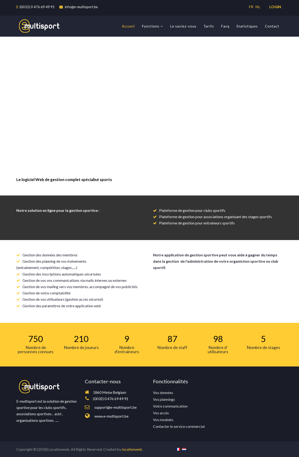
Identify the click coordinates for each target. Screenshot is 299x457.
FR (252, 6)
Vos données (163, 392)
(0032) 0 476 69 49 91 (37, 7)
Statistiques (247, 26)
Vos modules (163, 419)
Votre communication (170, 406)
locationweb (132, 449)
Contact (272, 26)
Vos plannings (164, 399)
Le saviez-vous (183, 26)
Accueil (128, 26)
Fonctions (150, 26)
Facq (225, 26)
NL (257, 6)
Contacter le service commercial (179, 426)
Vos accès (161, 413)
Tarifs (208, 26)
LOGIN (275, 6)
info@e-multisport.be (81, 7)
